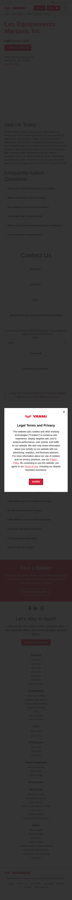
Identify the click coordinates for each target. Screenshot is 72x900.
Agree (36, 481)
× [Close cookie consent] (64, 412)
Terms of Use (31, 466)
